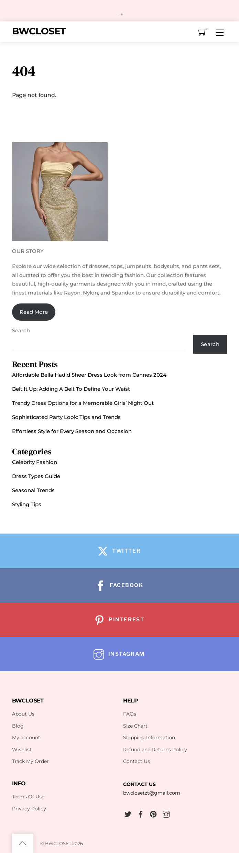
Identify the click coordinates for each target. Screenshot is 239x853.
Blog (18, 726)
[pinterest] (153, 813)
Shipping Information (149, 737)
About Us (23, 714)
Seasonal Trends (33, 490)
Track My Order (30, 761)
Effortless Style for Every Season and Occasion (72, 431)
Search (21, 330)
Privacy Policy (29, 809)
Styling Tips (26, 504)
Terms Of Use (28, 797)
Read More (34, 312)
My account (26, 737)
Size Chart (135, 726)
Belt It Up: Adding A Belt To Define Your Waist (71, 389)
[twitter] (128, 813)
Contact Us (136, 761)
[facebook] (140, 813)
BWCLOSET (58, 843)
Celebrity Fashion (34, 462)
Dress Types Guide (36, 476)
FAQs (129, 714)
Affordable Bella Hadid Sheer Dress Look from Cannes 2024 (89, 375)
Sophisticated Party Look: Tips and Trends (66, 417)
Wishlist (22, 749)
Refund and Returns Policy (155, 749)
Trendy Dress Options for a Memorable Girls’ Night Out (83, 403)
